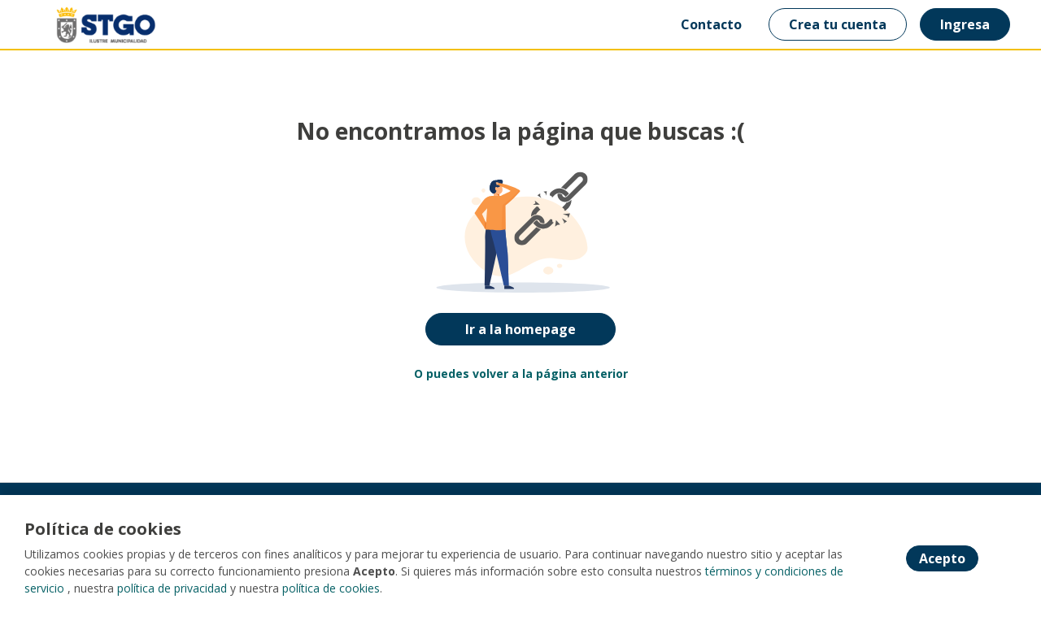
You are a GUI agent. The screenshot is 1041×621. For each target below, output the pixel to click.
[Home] (94, 25)
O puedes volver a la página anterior (521, 373)
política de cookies (331, 588)
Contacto (711, 24)
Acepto (942, 558)
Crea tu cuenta (837, 24)
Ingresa (965, 24)
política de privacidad (172, 588)
